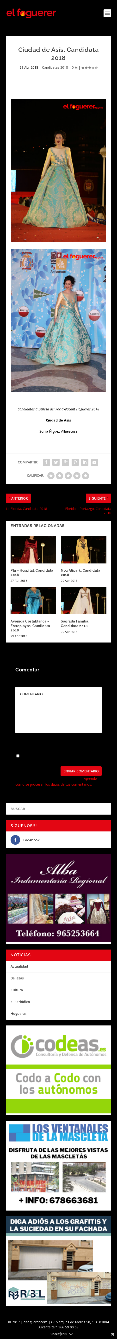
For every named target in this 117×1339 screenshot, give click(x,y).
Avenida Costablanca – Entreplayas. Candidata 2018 (30, 625)
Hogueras (18, 1013)
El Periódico (20, 1001)
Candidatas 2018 (55, 67)
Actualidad (19, 966)
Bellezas (17, 978)
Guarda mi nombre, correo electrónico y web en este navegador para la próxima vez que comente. (55, 758)
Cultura (17, 990)
